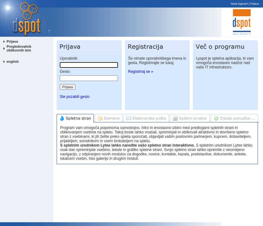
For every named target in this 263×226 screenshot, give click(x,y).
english (13, 61)
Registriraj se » (140, 71)
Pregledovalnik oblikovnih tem (19, 48)
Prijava (254, 3)
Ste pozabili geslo (74, 96)
